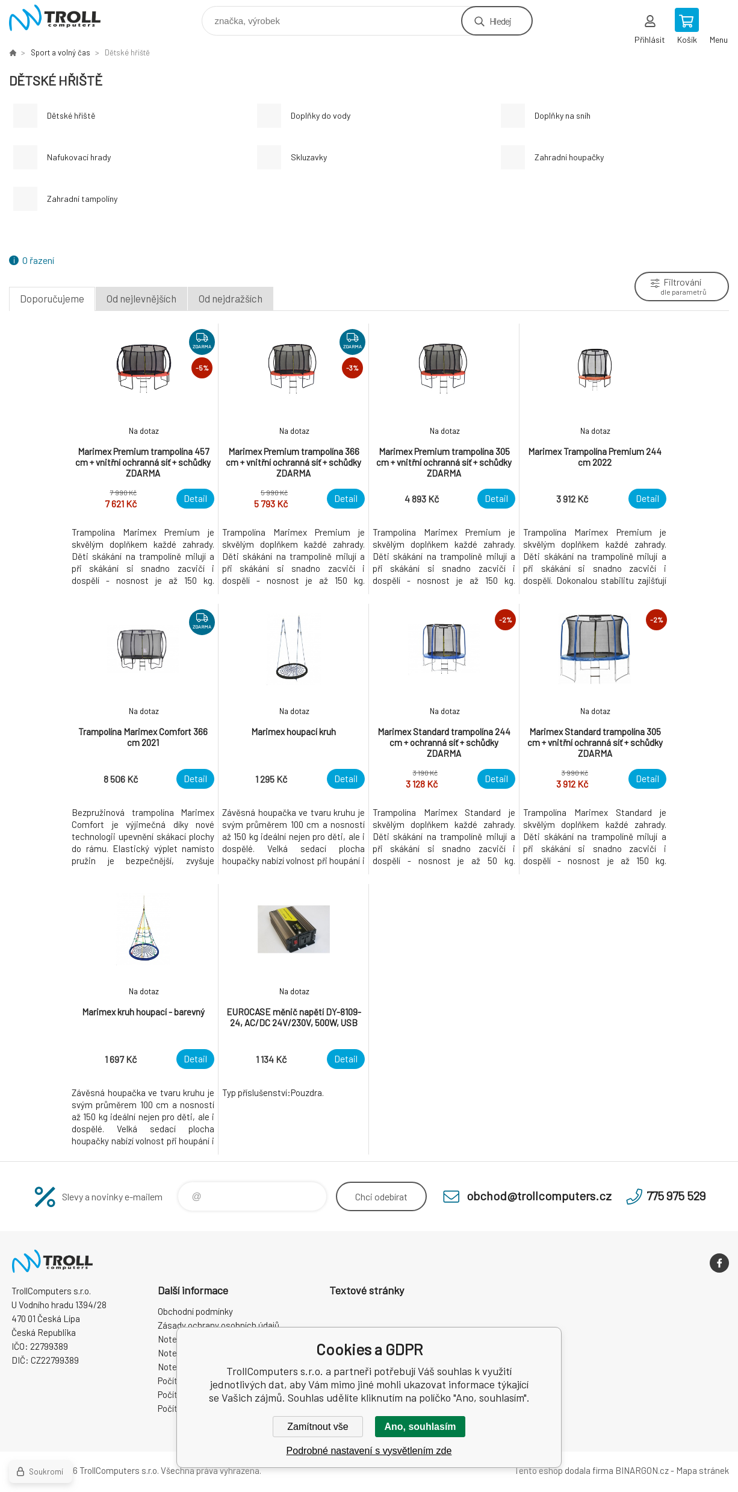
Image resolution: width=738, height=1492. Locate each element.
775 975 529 (676, 1195)
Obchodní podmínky (195, 1311)
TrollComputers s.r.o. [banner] (62, 18)
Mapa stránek (702, 1470)
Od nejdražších (230, 298)
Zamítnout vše (317, 1426)
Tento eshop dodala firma (563, 1470)
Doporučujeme (52, 298)
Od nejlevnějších (141, 298)
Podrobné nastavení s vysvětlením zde (369, 1451)
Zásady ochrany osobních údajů (218, 1325)
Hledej (500, 21)
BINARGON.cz (642, 1470)
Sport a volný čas (60, 52)
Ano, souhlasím (420, 1426)
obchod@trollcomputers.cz (539, 1195)
